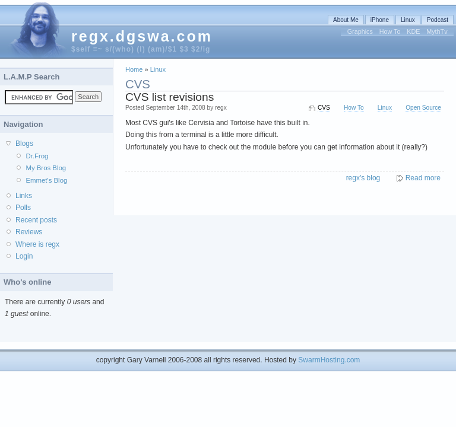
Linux (408, 20)
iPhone (379, 20)
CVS (324, 107)
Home (133, 69)
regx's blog (363, 178)
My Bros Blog (46, 167)
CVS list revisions (169, 97)
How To (390, 31)
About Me (346, 20)
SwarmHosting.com (329, 360)
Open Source (423, 107)
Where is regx (37, 244)
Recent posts (36, 220)
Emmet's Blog (46, 180)
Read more (423, 178)
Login (24, 256)
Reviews (28, 232)
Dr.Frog (37, 156)
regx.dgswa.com (142, 36)
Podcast (437, 20)
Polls (23, 207)
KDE (413, 31)
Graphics (360, 31)
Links (23, 196)
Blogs (24, 143)
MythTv (436, 31)
